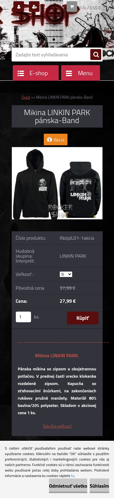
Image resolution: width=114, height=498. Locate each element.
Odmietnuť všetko (68, 485)
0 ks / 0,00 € (89, 7)
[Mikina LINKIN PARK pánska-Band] (57, 149)
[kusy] (23, 317)
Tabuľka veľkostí (57, 426)
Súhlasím (99, 485)
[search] (95, 55)
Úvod (25, 97)
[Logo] (53, 30)
